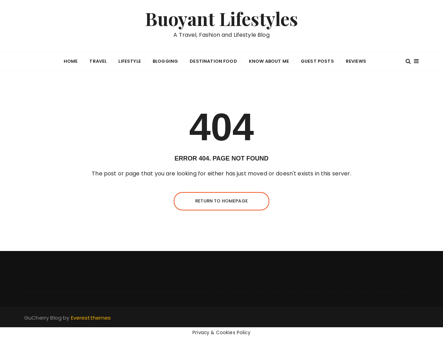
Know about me (269, 61)
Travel (98, 61)
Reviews (356, 61)
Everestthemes (91, 317)
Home (71, 61)
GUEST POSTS (317, 61)
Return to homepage (221, 201)
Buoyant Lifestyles (221, 19)
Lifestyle (129, 61)
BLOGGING (165, 61)
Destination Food (213, 61)
